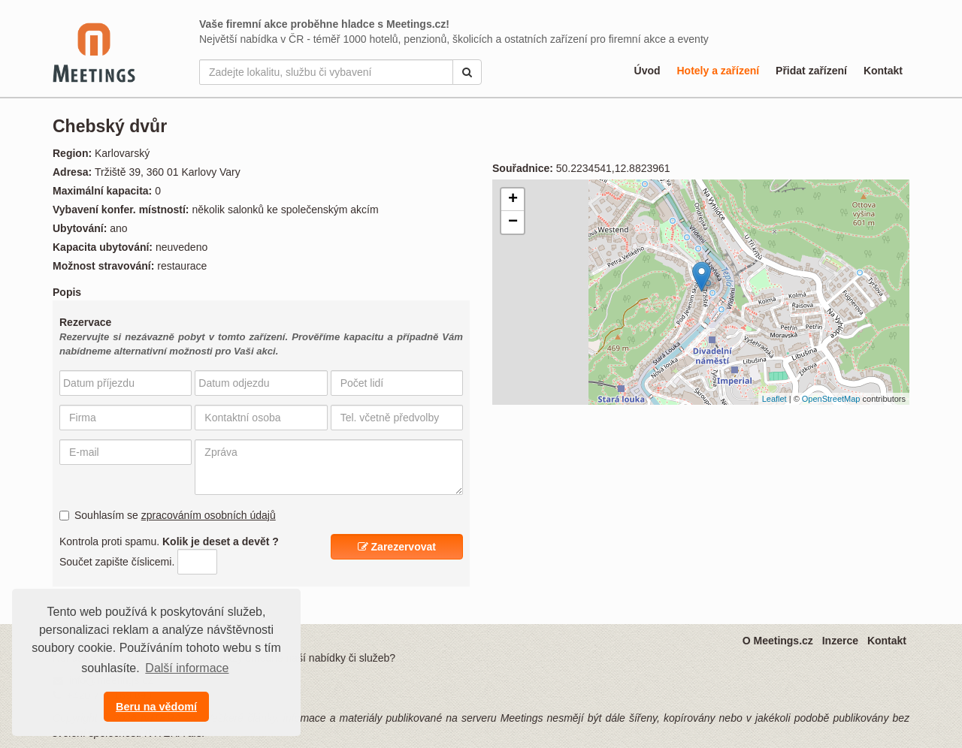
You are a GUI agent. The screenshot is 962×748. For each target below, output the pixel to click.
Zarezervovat (397, 547)
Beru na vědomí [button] (156, 707)
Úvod (647, 71)
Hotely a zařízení (717, 71)
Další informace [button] (186, 668)
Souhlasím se (167, 515)
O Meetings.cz (778, 641)
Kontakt (883, 71)
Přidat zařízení (811, 71)
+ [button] (513, 200)
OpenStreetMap (831, 398)
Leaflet (774, 398)
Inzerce (840, 641)
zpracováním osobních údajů (208, 515)
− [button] (513, 222)
